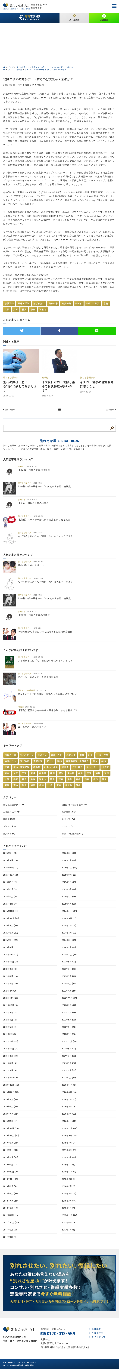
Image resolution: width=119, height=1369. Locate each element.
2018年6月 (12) (10, 1193)
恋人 (95, 761)
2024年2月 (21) (10, 947)
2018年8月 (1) (10, 1186)
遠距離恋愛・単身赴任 (77, 761)
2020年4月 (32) (10, 1114)
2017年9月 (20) (69, 1222)
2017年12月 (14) (10, 1215)
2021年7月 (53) (69, 1056)
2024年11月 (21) (69, 911)
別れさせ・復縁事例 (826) (74, 804)
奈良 (33, 309)
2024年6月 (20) (10, 933)
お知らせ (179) (10, 826)
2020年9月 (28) (69, 1092)
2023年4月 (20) (10, 983)
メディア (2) (67, 826)
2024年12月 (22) (10, 911)
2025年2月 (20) (10, 904)
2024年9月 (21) (69, 918)
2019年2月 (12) (10, 1164)
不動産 (36, 767)
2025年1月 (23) (69, 904)
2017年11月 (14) (69, 1215)
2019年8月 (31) (10, 1143)
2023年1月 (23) (68, 991)
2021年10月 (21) (10, 1049)
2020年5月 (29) (69, 1106)
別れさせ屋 (10, 755)
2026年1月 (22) (69, 860)
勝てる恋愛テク (26, 85)
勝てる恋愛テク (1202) (14, 804)
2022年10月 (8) (10, 1005)
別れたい (42, 755)
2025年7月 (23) (69, 882)
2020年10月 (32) (11, 1092)
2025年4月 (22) (10, 896)
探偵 (82, 755)
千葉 (24, 773)
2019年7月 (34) (69, 1143)
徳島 (87, 779)
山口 (95, 779)
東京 (7, 773)
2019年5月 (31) (69, 1150)
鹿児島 (68, 785)
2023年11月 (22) (69, 954)
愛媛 (7, 785)
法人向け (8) (9, 833)
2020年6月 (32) (10, 1106)
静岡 (52, 773)
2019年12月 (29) (11, 1128)
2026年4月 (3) (10, 853)
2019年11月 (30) (69, 1128)
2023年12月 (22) (10, 954)
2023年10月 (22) (10, 962)
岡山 (52, 779)
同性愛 (65, 767)
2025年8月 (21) (10, 882)
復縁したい (57, 755)
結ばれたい (39, 303)
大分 (50, 785)
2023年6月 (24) (10, 976)
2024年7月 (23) (69, 925)
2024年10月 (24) (11, 918)
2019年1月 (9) (68, 1164)
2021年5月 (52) (69, 1063)
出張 (90, 755)
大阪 (7, 309)
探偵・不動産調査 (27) (72, 833)
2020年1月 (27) (69, 1121)
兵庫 (15, 309)
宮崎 (59, 785)
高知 (15, 785)
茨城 (33, 773)
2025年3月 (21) (69, 896)
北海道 (105, 767)
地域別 (40, 85)
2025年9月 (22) (69, 875)
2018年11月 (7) (69, 1172)
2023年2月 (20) (10, 991)
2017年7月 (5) (68, 1230)
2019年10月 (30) (11, 1135)
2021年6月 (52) (10, 1063)
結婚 (103, 761)
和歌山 (42, 309)
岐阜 (80, 773)
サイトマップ (97, 1337)
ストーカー (92, 767)
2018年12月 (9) (10, 1172)
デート (78, 303)
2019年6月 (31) (10, 1150)
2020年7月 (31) (69, 1099)
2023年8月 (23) (10, 969)
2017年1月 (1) (9, 1237)
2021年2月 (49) (10, 1077)
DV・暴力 (78, 767)
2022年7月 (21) (69, 1012)
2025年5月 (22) (69, 889)
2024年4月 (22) (10, 940)
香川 (104, 779)
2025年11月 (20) (69, 867)
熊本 (24, 785)
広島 (61, 779)
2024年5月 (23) (69, 933)
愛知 (61, 773)
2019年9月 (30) (69, 1135)
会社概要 (95, 1329)
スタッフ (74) (68, 819)
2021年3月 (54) (69, 1070)
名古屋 (71, 773)
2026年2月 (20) (10, 860)
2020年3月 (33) (69, 1114)
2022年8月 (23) (10, 1012)
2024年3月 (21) (69, 940)
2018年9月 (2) (68, 1179)
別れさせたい (27, 755)
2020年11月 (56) (69, 1085)
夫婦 (7, 767)
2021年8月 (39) (10, 1056)
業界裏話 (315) (68, 812)
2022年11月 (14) (69, 998)
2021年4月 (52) (10, 1070)
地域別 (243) (9, 819)
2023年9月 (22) (69, 962)
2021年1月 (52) (69, 1077)
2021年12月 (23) (10, 1041)
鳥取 (70, 779)
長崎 (41, 785)
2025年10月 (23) (10, 875)
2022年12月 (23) (10, 998)
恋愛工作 (9, 303)
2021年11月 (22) (69, 1041)
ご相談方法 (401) (11, 812)
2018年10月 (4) (10, 1179)
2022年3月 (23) (68, 1027)
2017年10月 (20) (11, 1222)
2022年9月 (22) (69, 1005)
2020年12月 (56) (11, 1085)
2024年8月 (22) (10, 925)
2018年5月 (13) (69, 1193)
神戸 (24, 309)
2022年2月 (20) (10, 1034)
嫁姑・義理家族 (21, 767)
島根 (78, 779)
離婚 (59, 761)
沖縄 (78, 785)
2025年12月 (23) (10, 867)
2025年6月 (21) (10, 889)
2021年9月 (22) (69, 1049)
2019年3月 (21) (69, 1157)
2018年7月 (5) (68, 1186)
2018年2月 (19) (10, 1208)
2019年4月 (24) (10, 1157)
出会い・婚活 (93, 303)
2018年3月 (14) (69, 1201)
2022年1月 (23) (68, 1034)
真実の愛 (66, 303)
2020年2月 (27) (10, 1121)
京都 (106, 303)
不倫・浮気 (23, 303)
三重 (89, 773)
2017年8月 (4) (10, 1230)
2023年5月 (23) (69, 976)
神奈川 (42, 773)
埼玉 (15, 773)
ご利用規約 (96, 1333)
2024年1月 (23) (69, 947)
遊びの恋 (53, 303)
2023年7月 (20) (69, 969)
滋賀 (98, 773)
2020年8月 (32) (10, 1099)
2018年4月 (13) (10, 1201)
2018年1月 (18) (69, 1208)
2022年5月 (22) (69, 1020)
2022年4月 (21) (10, 1027)
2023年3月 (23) (68, 983)
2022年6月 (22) (10, 1020)
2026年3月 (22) (69, 853)
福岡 (33, 785)
